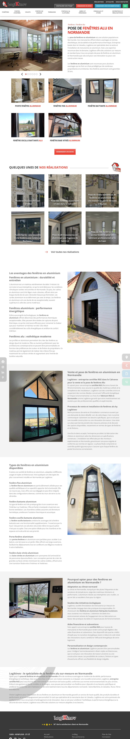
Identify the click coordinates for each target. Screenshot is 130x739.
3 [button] (30, 74)
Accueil (46, 738)
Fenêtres (71, 24)
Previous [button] (22, 74)
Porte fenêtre (27, 106)
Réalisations (99, 2)
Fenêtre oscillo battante (28, 140)
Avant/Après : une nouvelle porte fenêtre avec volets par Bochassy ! (28, 238)
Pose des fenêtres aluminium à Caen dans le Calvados (65, 202)
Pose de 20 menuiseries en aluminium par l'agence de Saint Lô (65, 238)
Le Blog (75, 738)
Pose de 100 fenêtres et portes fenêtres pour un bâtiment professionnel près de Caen (102, 236)
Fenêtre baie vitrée (65, 140)
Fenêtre (80, 24)
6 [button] (36, 74)
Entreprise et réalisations (117, 12)
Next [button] (40, 74)
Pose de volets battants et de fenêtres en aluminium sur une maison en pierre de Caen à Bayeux (102, 199)
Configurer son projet (64, 6)
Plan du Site (106, 738)
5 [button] (34, 74)
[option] (31, 45)
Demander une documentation (107, 6)
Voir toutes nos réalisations (65, 251)
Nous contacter (122, 2)
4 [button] (32, 74)
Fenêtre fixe (65, 106)
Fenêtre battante (102, 106)
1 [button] (25, 74)
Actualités (110, 2)
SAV (125, 6)
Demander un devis (84, 6)
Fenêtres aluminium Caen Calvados (27, 202)
